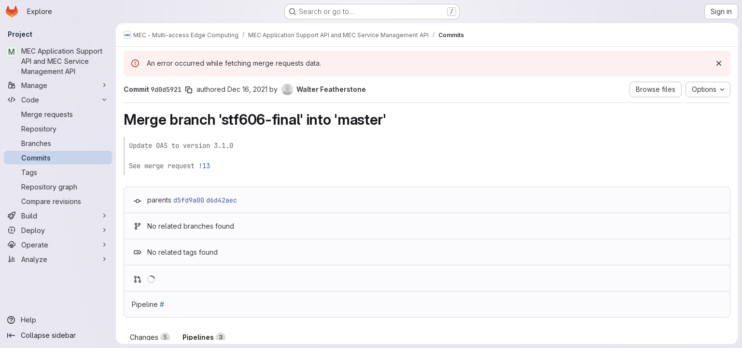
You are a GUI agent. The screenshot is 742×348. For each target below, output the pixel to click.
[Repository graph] (58, 186)
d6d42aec (221, 200)
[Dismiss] (719, 63)
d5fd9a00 (188, 200)
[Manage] (58, 85)
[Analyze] (58, 259)
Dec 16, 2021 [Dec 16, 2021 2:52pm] (247, 89)
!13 (204, 165)
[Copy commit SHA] (189, 90)
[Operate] (58, 244)
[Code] (58, 99)
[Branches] (58, 143)
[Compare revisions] (58, 201)
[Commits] (58, 157)
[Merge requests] (58, 114)
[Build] (58, 215)
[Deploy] (58, 230)
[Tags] (58, 172)
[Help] (58, 320)
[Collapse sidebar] (58, 335)
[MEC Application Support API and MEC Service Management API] (58, 61)
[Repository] (58, 128)
